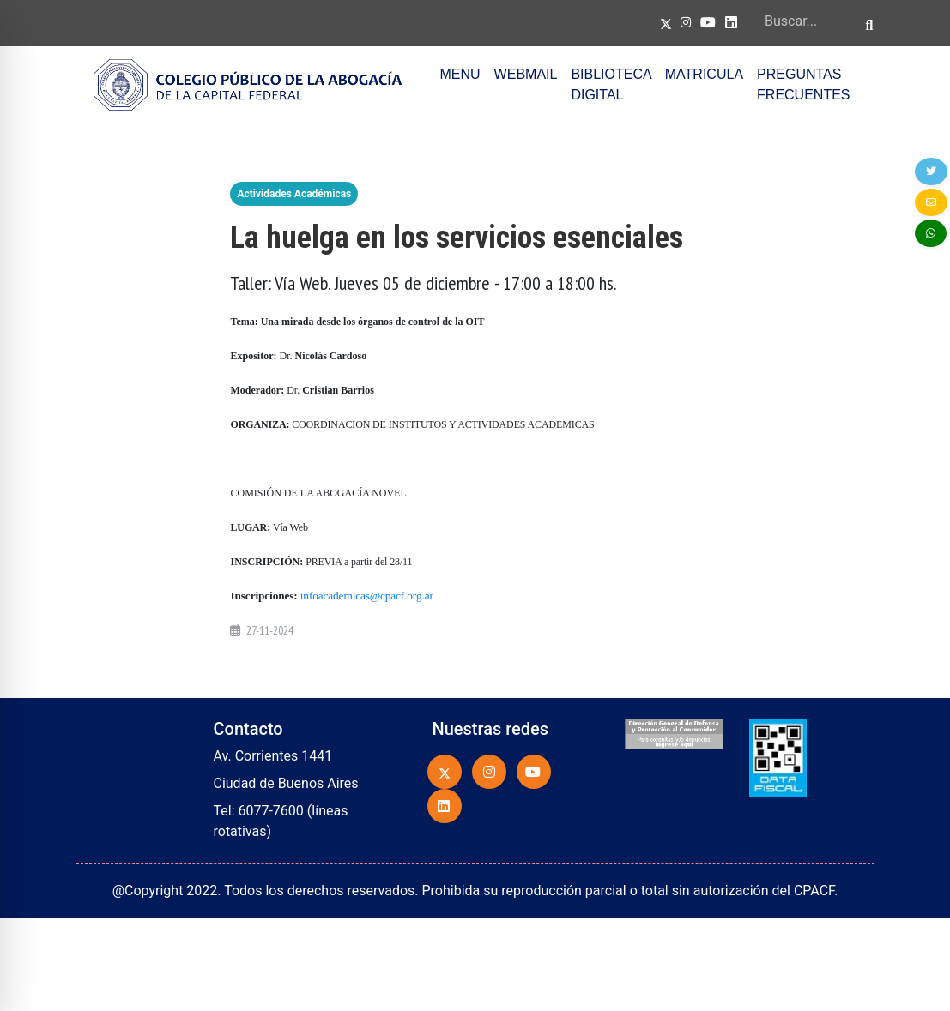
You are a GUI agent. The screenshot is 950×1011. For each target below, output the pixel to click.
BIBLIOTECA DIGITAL (610, 84)
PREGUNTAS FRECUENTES (803, 84)
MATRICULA (704, 74)
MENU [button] (460, 74)
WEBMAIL (526, 74)
